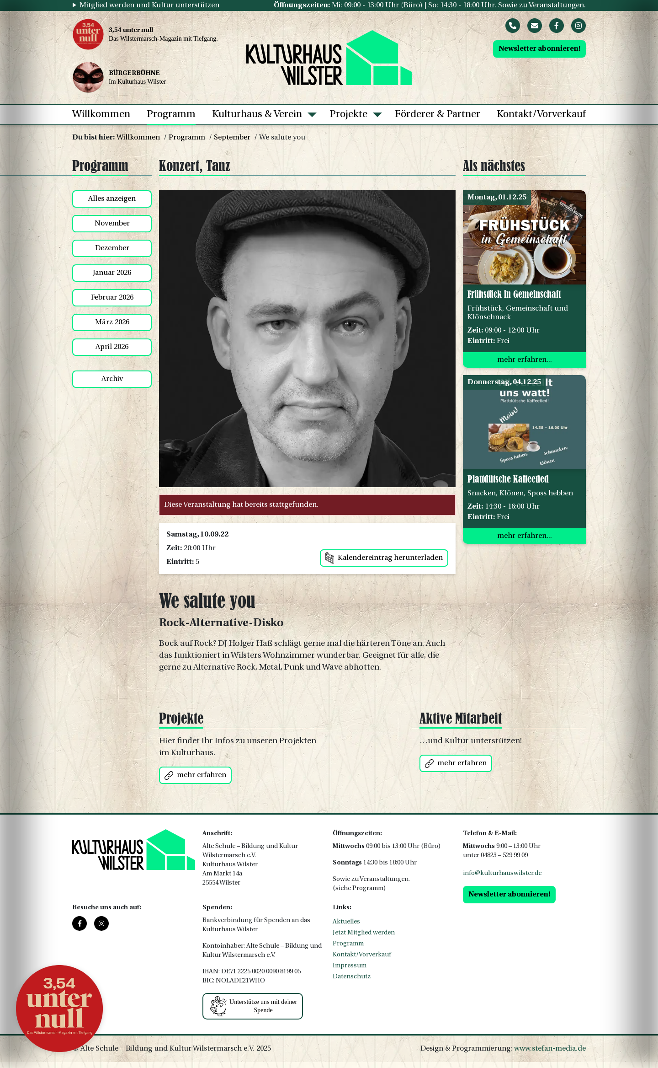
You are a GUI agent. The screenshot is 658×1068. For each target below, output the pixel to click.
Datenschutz (352, 976)
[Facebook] (556, 25)
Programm (171, 114)
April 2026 (112, 347)
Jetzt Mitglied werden (364, 932)
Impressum (349, 965)
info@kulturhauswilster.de (502, 873)
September (232, 137)
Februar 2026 (112, 297)
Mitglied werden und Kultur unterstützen (149, 5)
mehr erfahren (195, 775)
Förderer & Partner (437, 114)
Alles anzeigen (112, 199)
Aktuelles (346, 921)
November (112, 223)
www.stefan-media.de (550, 1048)
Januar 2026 (112, 273)
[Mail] (534, 25)
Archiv (112, 379)
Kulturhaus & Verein (257, 114)
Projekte (348, 114)
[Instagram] (578, 25)
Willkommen (101, 114)
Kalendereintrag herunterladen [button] (384, 558)
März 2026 (112, 322)
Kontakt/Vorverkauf (541, 114)
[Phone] (512, 25)
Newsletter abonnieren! (539, 49)
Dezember (112, 248)
